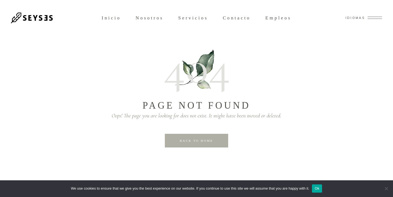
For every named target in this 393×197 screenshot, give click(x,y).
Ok (317, 188)
